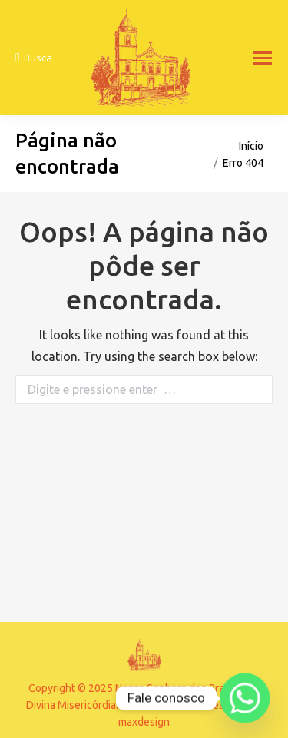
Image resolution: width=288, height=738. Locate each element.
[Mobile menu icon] (263, 58)
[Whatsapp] (245, 698)
